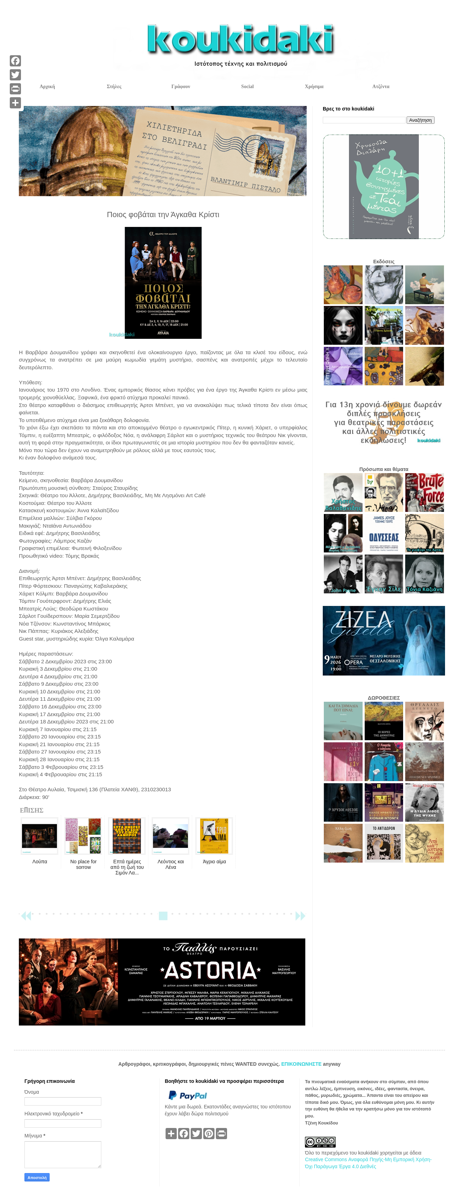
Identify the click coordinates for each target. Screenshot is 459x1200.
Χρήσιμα (314, 86)
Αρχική (47, 86)
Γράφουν (181, 86)
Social (247, 86)
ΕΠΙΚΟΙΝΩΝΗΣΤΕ (302, 1064)
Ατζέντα (380, 86)
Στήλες (114, 86)
